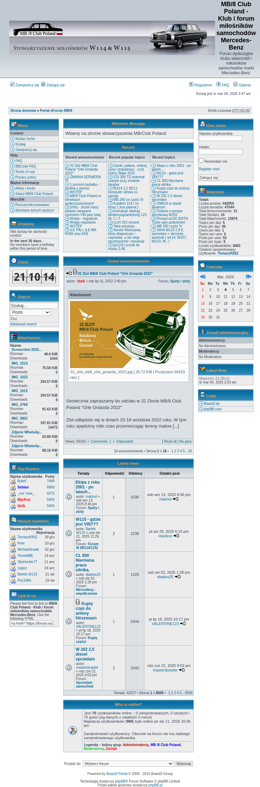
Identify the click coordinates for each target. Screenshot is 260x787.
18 (190, 451)
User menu (216, 125)
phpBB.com (212, 409)
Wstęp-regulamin (82, 222)
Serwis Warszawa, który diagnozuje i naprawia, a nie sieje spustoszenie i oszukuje (126, 235)
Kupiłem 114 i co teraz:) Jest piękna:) (123, 205)
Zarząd (111, 749)
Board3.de (211, 404)
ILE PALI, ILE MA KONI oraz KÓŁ (80, 232)
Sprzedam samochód (84, 684)
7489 (51, 481)
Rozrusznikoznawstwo (31, 205)
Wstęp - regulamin (83, 218)
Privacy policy (25, 177)
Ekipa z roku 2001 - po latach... (88, 487)
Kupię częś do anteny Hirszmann (86, 611)
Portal (44, 110)
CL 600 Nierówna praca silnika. (167, 182)
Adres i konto (24, 188)
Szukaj (20, 144)
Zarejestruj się (24, 85)
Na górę (185, 441)
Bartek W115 (27, 574)
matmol (91, 496)
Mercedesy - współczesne (86, 591)
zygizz (22, 568)
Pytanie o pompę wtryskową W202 (167, 213)
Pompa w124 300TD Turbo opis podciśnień (170, 220)
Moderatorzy (94, 749)
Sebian (23, 487)
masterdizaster (87, 667)
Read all (170, 441)
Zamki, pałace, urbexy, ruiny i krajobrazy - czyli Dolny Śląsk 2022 (128, 169)
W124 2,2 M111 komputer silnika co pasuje (123, 192)
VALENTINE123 (88, 626)
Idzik (21, 506)
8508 (188, 693)
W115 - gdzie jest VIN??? (88, 522)
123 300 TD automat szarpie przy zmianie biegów (126, 180)
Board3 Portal (116, 774)
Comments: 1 (101, 441)
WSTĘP (75, 192)
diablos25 (93, 574)
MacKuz (24, 500)
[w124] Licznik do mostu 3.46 (124, 247)
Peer (21, 543)
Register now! (209, 169)
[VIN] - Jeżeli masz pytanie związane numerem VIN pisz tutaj (83, 211)
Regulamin (200, 85)
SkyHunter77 (27, 562)
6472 (51, 493)
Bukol (21, 481)
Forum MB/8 (62, 110)
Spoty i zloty (180, 281)
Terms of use (24, 172)
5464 (51, 506)
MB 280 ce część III (128, 200)
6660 (51, 487)
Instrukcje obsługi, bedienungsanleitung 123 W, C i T (127, 214)
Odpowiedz (124, 441)
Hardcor (165, 536)
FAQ (222, 85)
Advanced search (23, 324)
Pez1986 (24, 580)
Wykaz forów (24, 139)
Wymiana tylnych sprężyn (34, 210)
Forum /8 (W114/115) (87, 546)
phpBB (120, 781)
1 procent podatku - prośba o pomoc (82, 186)
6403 (51, 500)
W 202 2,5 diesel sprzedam (85, 654)
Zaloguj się (52, 85)
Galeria (242, 85)
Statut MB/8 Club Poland (33, 194)
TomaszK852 (27, 537)
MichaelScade (28, 549)
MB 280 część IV (169, 226)
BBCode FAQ (25, 166)
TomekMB (25, 556)
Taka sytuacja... (125, 226)
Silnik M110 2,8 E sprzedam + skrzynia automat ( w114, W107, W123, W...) (169, 235)
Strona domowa (23, 110)
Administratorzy (136, 745)
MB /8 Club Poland (166, 745)
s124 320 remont (126, 222)
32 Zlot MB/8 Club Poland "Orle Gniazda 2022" (81, 169)
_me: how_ (25, 493)
